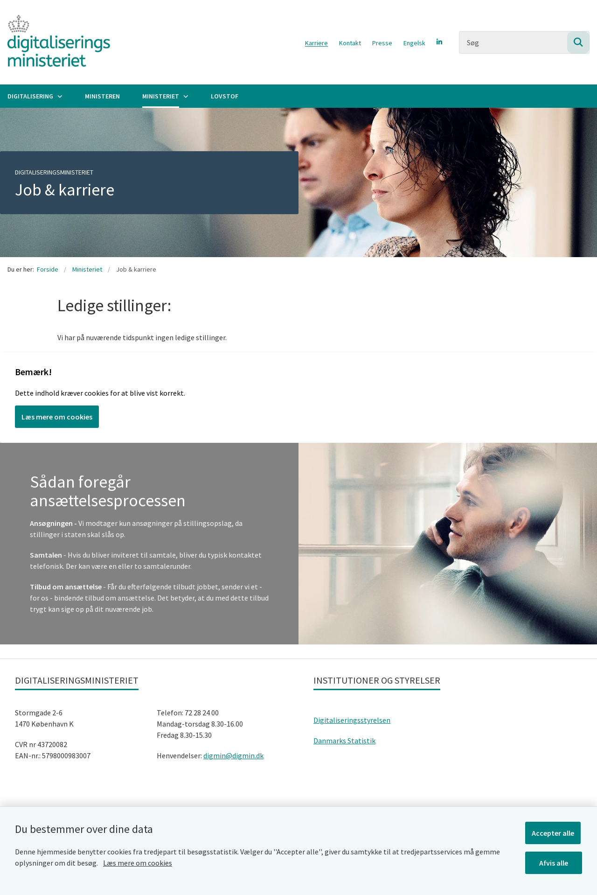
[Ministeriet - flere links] (184, 96)
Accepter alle (554, 831)
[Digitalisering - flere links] (58, 96)
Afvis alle (554, 861)
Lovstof (224, 96)
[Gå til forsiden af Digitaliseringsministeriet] (55, 42)
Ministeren (102, 96)
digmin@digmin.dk (233, 755)
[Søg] (524, 42)
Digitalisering (30, 96)
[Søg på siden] (578, 42)
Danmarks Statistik (344, 740)
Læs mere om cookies (137, 861)
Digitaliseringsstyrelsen (351, 720)
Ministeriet (160, 96)
